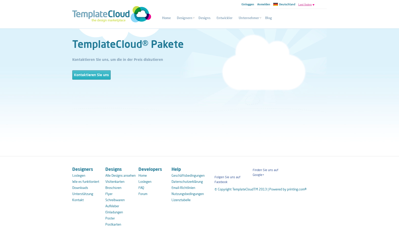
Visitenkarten (114, 181)
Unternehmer (249, 18)
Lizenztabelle (181, 200)
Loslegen (78, 175)
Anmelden (263, 4)
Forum (142, 194)
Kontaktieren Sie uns (91, 75)
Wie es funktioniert (85, 181)
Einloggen (247, 4)
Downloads (80, 188)
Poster (110, 218)
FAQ (141, 188)
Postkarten (113, 224)
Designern (184, 18)
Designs (204, 18)
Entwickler (225, 18)
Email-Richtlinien (183, 188)
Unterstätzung (82, 194)
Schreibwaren (115, 200)
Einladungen (114, 212)
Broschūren (113, 188)
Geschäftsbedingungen (187, 175)
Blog (268, 18)
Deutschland (284, 4)
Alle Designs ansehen (120, 175)
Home (166, 18)
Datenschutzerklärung (187, 181)
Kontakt (78, 200)
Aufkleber (112, 206)
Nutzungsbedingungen (187, 194)
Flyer (108, 194)
